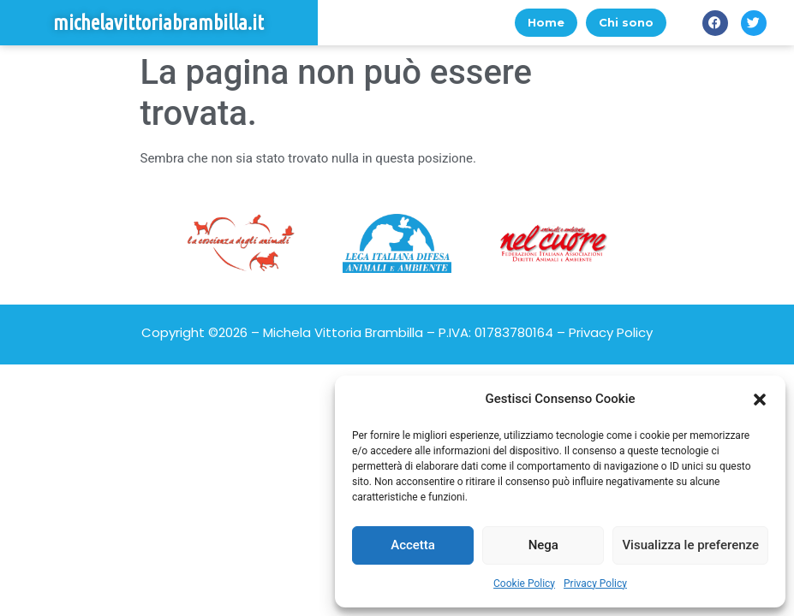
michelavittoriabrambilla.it (158, 22)
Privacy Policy (595, 583)
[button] (759, 399)
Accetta (413, 545)
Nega (543, 545)
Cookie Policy (524, 583)
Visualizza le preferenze (690, 545)
